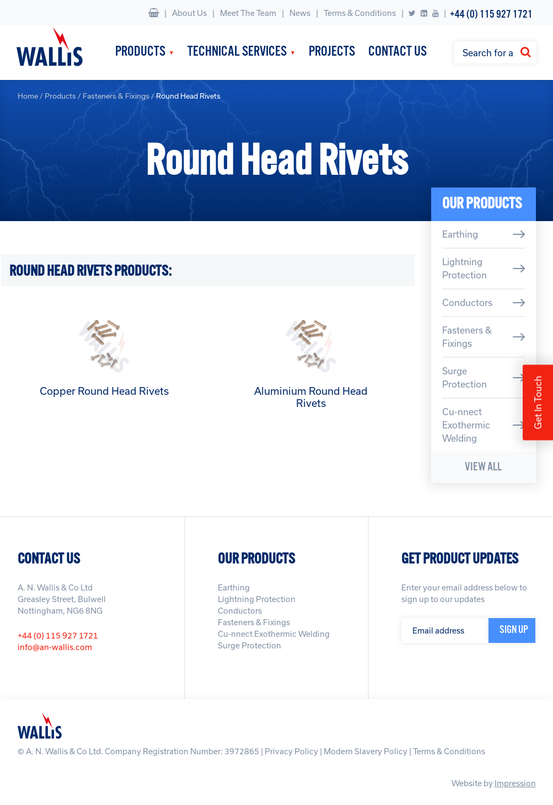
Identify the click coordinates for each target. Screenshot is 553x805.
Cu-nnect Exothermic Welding (466, 424)
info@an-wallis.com (55, 647)
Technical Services (237, 52)
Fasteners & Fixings (116, 96)
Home (28, 96)
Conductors (467, 302)
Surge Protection (464, 377)
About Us (189, 13)
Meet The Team (248, 13)
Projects (332, 52)
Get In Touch (538, 403)
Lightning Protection (464, 268)
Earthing (460, 234)
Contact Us (397, 52)
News (299, 13)
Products (140, 52)
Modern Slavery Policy (365, 751)
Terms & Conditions (360, 13)
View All (483, 467)
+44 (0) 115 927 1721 (491, 15)
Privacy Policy (291, 751)
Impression (515, 783)
